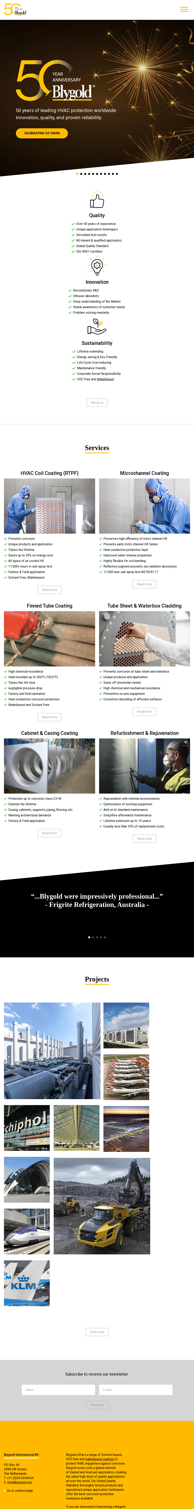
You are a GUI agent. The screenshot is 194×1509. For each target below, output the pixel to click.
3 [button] (85, 175)
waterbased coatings (99, 1459)
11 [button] (117, 175)
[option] (97, 99)
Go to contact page (20, 1491)
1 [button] (77, 175)
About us (97, 403)
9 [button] (109, 175)
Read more (49, 590)
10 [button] (113, 175)
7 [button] (101, 175)
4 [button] (89, 175)
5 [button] (93, 175)
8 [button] (105, 175)
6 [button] (97, 175)
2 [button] (81, 175)
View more (97, 1332)
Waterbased (105, 379)
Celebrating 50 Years (42, 133)
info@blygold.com (19, 1482)
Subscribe (97, 1405)
